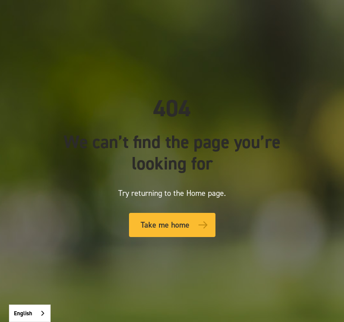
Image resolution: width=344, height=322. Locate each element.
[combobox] (30, 313)
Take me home (165, 225)
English (23, 313)
